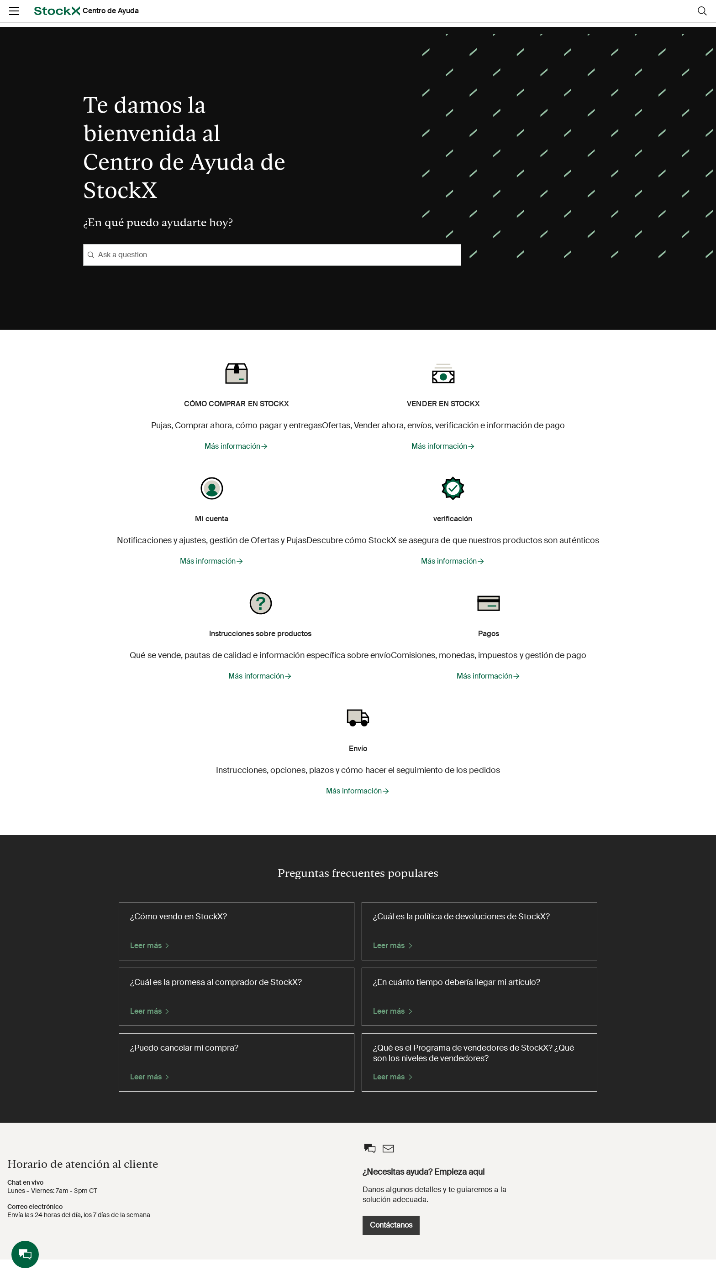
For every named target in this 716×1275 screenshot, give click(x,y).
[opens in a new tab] (86, 18)
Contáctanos (538, 1241)
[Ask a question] (272, 255)
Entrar (578, 18)
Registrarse (628, 18)
